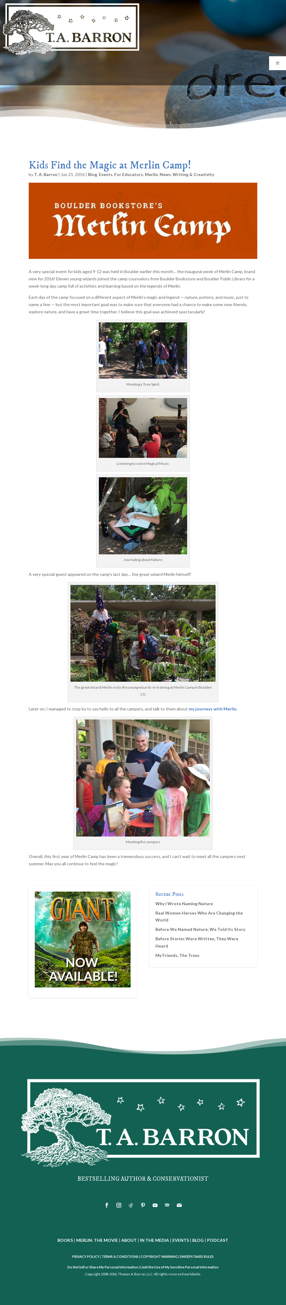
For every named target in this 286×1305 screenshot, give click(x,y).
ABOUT (129, 1240)
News (165, 174)
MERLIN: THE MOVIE (97, 1240)
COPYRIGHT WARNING (159, 1256)
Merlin (151, 174)
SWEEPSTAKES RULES (197, 1256)
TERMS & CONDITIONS (120, 1256)
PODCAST (217, 1240)
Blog (92, 174)
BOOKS (65, 1240)
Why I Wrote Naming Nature (184, 903)
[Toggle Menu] (277, 63)
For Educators (128, 174)
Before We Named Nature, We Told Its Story (200, 929)
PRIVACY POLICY (85, 1256)
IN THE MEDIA (154, 1240)
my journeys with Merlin (212, 708)
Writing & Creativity (193, 174)
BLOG (198, 1240)
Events (105, 174)
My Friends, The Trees (177, 955)
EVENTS (180, 1240)
